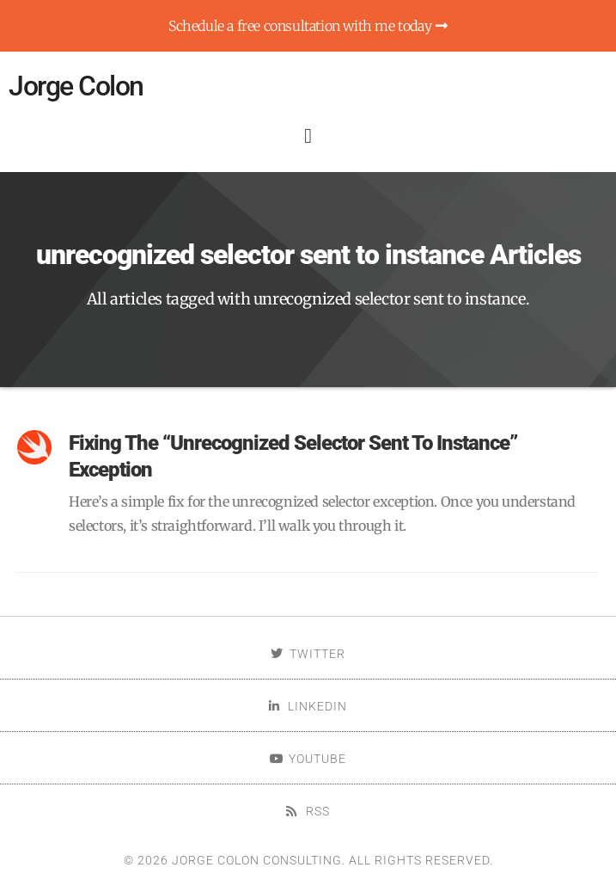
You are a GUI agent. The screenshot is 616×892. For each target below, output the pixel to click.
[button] (307, 135)
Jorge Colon (76, 86)
